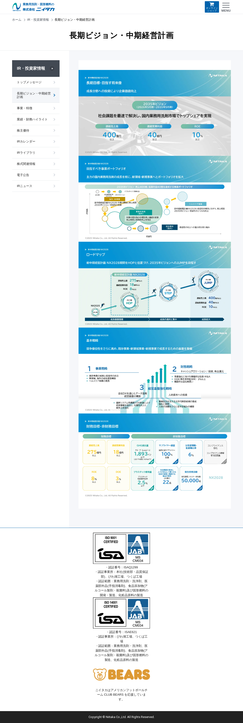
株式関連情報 (26, 165)
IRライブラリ (26, 153)
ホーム (16, 19)
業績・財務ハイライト (32, 120)
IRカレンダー (26, 142)
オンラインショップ (212, 7)
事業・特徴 (24, 108)
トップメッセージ (29, 82)
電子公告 (23, 176)
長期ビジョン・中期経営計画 (32, 95)
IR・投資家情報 (38, 19)
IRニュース (24, 187)
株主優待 (23, 131)
